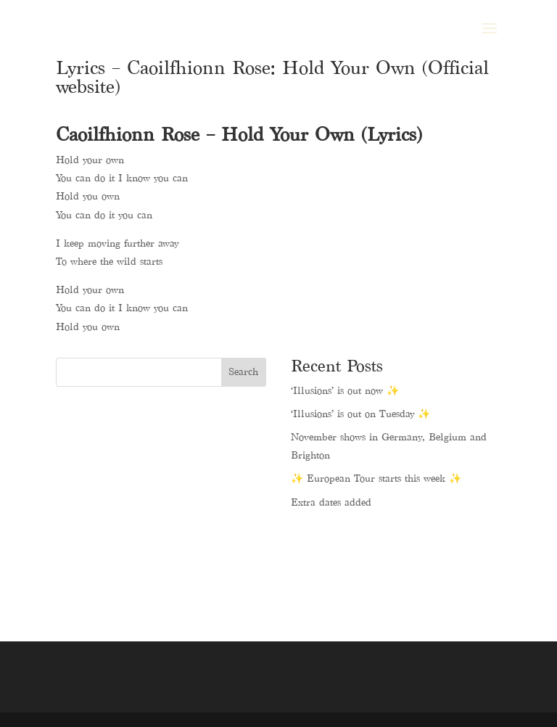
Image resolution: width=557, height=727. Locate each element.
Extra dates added (331, 502)
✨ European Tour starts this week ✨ (376, 478)
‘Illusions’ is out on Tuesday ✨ (360, 413)
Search (243, 371)
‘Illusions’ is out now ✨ (345, 390)
